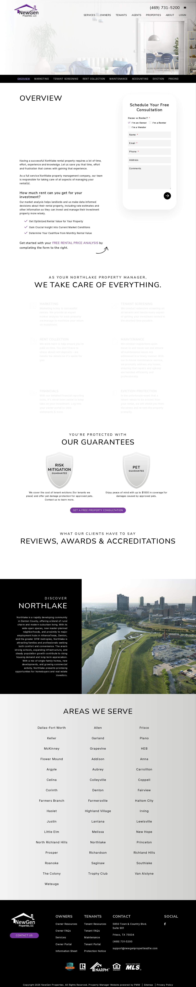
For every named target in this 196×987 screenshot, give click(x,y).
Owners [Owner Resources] (105, 15)
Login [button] (182, 15)
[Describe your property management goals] (149, 177)
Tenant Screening (65, 78)
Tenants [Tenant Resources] (121, 15)
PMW (137, 984)
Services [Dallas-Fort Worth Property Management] (89, 15)
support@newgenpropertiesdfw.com (135, 948)
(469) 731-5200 (164, 7)
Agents (136, 15)
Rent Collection (94, 78)
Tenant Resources (95, 924)
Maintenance (118, 78)
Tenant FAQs (92, 930)
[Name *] (149, 135)
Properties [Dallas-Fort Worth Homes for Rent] (153, 15)
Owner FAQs (63, 930)
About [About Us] (170, 15)
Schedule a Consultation (98, 60)
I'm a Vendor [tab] (139, 127)
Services (61, 937)
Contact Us (24, 935)
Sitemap (148, 984)
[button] (183, 8)
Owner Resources (66, 924)
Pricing (174, 78)
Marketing (41, 78)
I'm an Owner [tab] (139, 122)
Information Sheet (66, 951)
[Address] (149, 160)
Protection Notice (95, 951)
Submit (167, 195)
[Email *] (149, 143)
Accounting (140, 78)
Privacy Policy (165, 984)
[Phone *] (149, 151)
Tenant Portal (92, 944)
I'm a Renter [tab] (159, 122)
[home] (27, 10)
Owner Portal (64, 944)
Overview (23, 78)
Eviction (158, 78)
